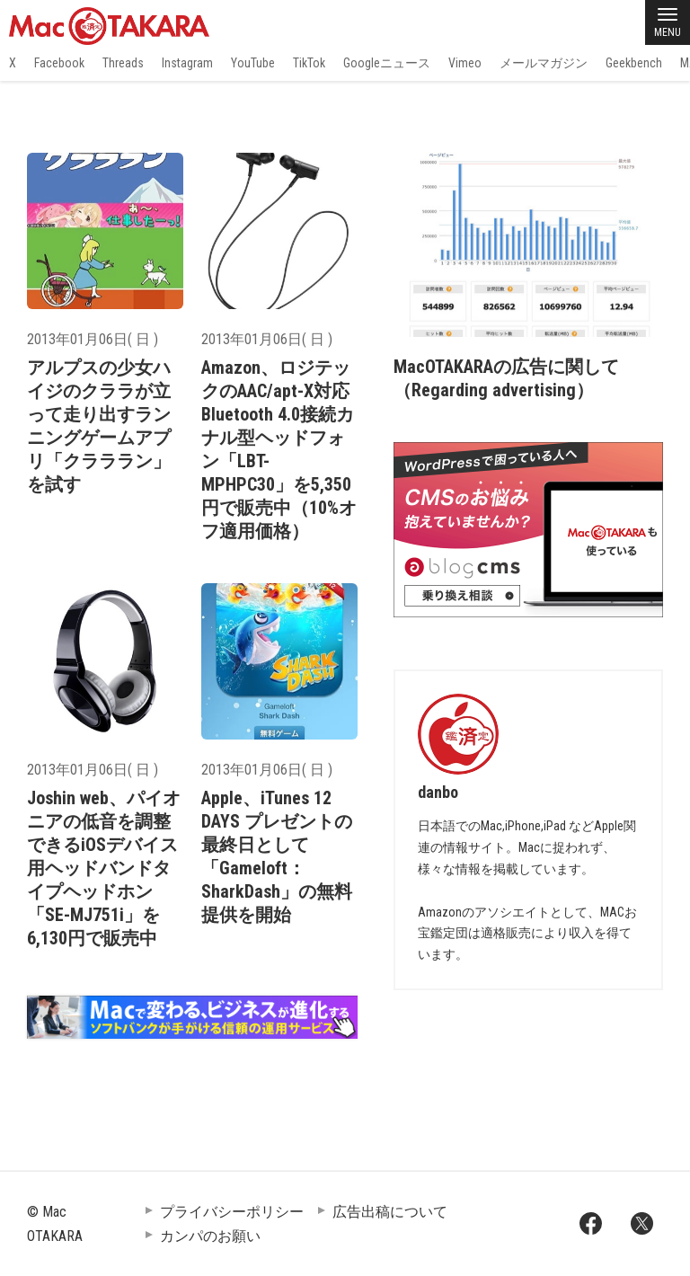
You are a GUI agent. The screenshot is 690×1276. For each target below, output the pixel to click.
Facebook (59, 63)
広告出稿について (389, 1211)
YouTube (253, 63)
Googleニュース (386, 63)
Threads (123, 63)
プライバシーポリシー (232, 1211)
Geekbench (634, 63)
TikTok (309, 63)
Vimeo (465, 63)
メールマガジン (544, 63)
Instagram (187, 63)
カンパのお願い (210, 1236)
